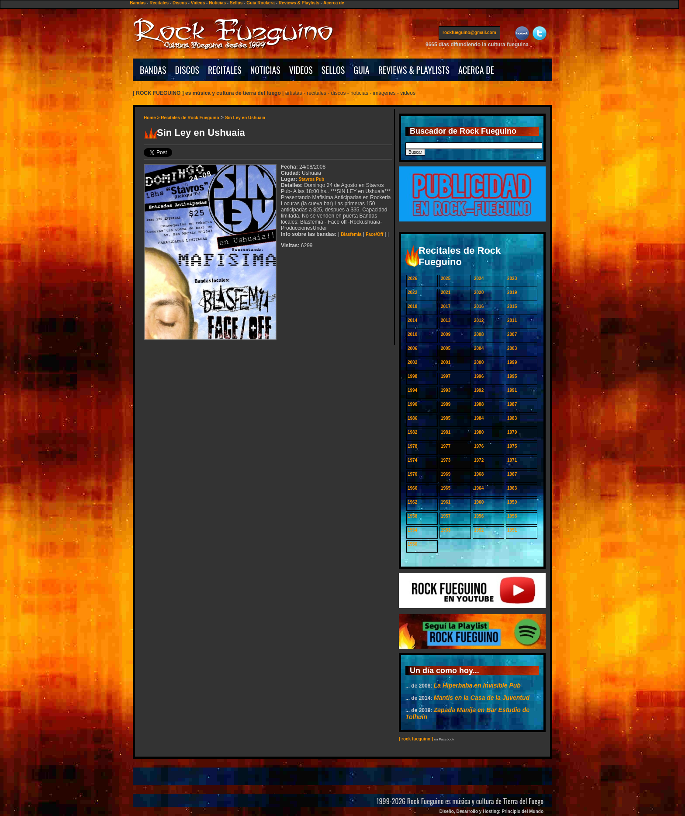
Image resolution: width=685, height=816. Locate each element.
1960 (479, 502)
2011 (512, 320)
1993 (445, 390)
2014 (412, 320)
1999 (512, 362)
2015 (512, 306)
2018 (412, 306)
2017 (445, 306)
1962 (412, 502)
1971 (512, 460)
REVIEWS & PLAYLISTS (414, 69)
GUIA (361, 69)
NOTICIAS (265, 69)
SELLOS (333, 69)
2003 (512, 348)
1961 (445, 502)
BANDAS (153, 69)
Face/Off (374, 234)
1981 (445, 432)
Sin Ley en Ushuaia (245, 117)
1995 (512, 376)
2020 (479, 292)
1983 (512, 418)
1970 (412, 474)
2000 (479, 362)
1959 (512, 502)
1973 (445, 460)
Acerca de (333, 2)
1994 (412, 390)
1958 (412, 516)
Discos (180, 2)
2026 (412, 278)
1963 (512, 488)
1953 (445, 530)
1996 (479, 376)
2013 (445, 320)
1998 (412, 376)
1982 (412, 432)
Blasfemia (351, 234)
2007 (512, 334)
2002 (412, 362)
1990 (412, 404)
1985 (445, 418)
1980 (479, 432)
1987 (512, 404)
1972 (479, 460)
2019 (512, 292)
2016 (479, 306)
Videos (198, 2)
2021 (445, 292)
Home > (152, 117)
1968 (479, 474)
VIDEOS (301, 69)
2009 (445, 334)
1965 (445, 488)
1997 (445, 376)
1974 (412, 460)
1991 (512, 390)
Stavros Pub (311, 179)
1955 (512, 516)
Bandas (137, 2)
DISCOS (187, 69)
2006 (412, 348)
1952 (479, 530)
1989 (445, 404)
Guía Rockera (260, 2)
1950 (412, 544)
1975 (512, 446)
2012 (479, 320)
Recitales (159, 2)
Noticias (217, 2)
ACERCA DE (476, 69)
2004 (479, 348)
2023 (512, 278)
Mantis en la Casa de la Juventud (481, 697)
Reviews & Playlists (299, 2)
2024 (479, 278)
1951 (512, 530)
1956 (479, 516)
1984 (479, 418)
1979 (512, 432)
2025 (445, 278)
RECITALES (225, 69)
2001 (445, 362)
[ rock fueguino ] (416, 738)
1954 (412, 530)
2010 (412, 334)
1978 (412, 446)
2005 (445, 348)
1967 (512, 474)
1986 (412, 418)
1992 (479, 390)
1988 (479, 404)
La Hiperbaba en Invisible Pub (477, 685)
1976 (479, 446)
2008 (479, 334)
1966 (412, 488)
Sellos (236, 2)
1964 (479, 488)
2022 (412, 292)
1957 (445, 516)
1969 (445, 474)
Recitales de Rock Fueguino (190, 117)
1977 (445, 446)
